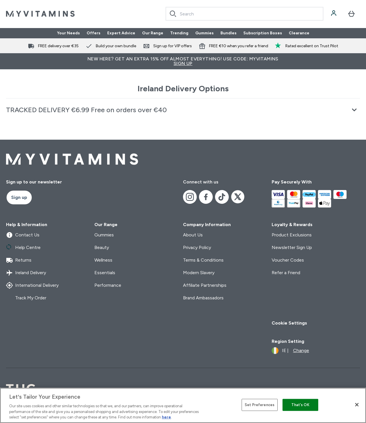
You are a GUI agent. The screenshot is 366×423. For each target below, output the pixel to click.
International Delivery (32, 285)
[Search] (173, 14)
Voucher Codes (288, 260)
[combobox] (244, 14)
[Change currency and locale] (290, 350)
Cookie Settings (289, 323)
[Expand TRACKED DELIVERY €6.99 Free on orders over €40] (183, 109)
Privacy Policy (197, 247)
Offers (93, 33)
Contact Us (22, 235)
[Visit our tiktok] (222, 197)
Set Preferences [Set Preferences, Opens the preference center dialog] (259, 405)
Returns (18, 260)
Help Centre (23, 247)
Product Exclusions (292, 235)
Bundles (228, 33)
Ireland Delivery (26, 272)
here (166, 417)
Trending (179, 33)
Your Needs (68, 33)
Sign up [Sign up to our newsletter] (19, 197)
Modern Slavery (198, 272)
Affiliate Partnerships (204, 285)
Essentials (104, 272)
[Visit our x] (238, 197)
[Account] (334, 14)
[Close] (357, 404)
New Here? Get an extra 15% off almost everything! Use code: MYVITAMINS (183, 61)
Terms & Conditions (203, 260)
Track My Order (26, 297)
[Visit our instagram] (190, 197)
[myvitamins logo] (40, 13)
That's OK (300, 405)
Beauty (101, 247)
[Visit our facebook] (206, 197)
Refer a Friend (286, 272)
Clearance (299, 33)
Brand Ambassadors (203, 298)
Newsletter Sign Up (292, 247)
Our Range (152, 33)
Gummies (204, 33)
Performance (107, 285)
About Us (193, 235)
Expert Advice (121, 33)
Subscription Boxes (262, 33)
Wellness (103, 260)
